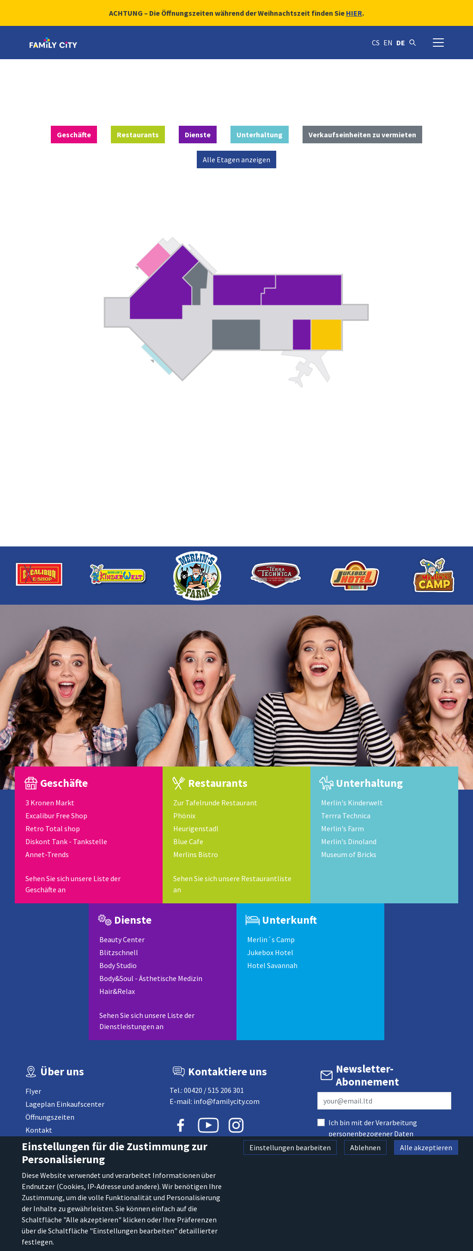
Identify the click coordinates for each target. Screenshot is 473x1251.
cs (376, 42)
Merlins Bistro (195, 854)
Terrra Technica (345, 815)
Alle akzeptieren (426, 1147)
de (400, 42)
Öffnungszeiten (49, 1117)
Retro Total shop (52, 828)
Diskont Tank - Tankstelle (66, 841)
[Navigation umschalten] (438, 42)
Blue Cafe (188, 841)
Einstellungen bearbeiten (290, 1147)
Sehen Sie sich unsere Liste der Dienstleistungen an (146, 1021)
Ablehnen (365, 1147)
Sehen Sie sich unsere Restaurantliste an (232, 884)
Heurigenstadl (195, 828)
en (388, 42)
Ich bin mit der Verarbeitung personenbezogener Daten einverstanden (372, 1133)
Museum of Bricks (348, 854)
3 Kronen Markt (49, 802)
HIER (354, 13)
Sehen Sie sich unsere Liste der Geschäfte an (73, 884)
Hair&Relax (117, 991)
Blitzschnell (118, 952)
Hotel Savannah (272, 965)
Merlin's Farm (342, 828)
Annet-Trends (47, 854)
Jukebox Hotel (270, 952)
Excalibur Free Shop (56, 815)
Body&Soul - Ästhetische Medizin (150, 978)
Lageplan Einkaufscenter (64, 1104)
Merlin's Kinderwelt (352, 802)
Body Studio (118, 965)
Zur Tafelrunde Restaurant (215, 802)
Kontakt (38, 1129)
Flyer (33, 1091)
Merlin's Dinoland (348, 841)
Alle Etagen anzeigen (236, 159)
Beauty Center (122, 939)
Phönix (184, 815)
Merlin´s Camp (271, 939)
